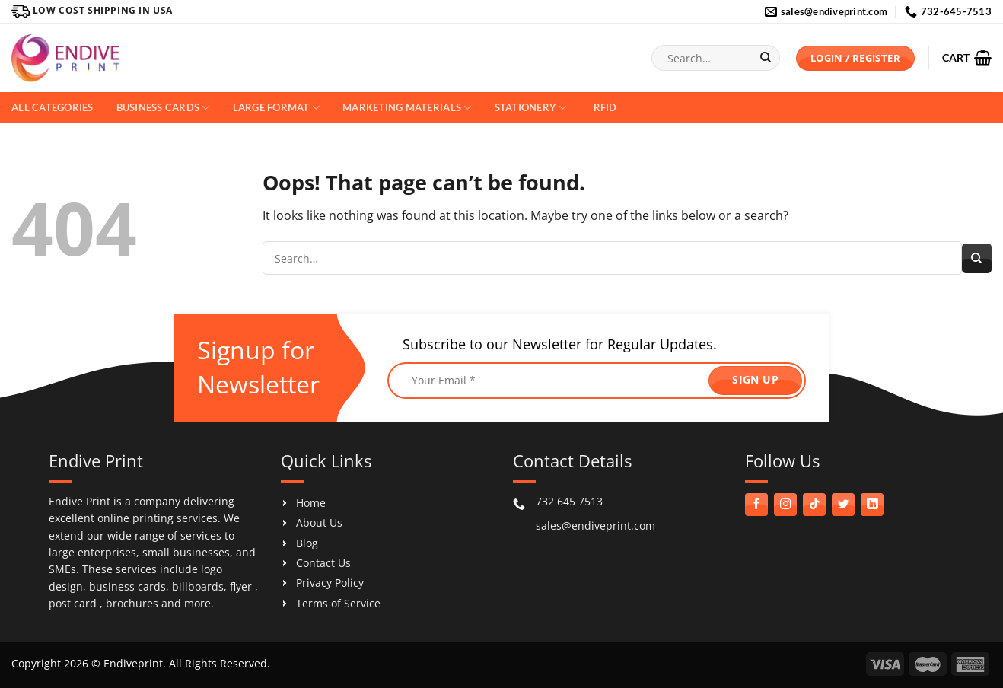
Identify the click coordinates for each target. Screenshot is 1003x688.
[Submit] (765, 58)
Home (311, 502)
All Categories (52, 107)
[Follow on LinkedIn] (872, 504)
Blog (307, 543)
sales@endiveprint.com (595, 525)
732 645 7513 (569, 501)
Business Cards (163, 107)
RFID (605, 107)
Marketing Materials (406, 107)
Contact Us (323, 563)
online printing (135, 518)
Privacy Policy (330, 582)
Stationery (531, 107)
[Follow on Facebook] (756, 504)
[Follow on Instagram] (785, 504)
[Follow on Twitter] (843, 504)
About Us (319, 522)
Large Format (276, 107)
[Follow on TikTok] (814, 504)
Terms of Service (338, 603)
